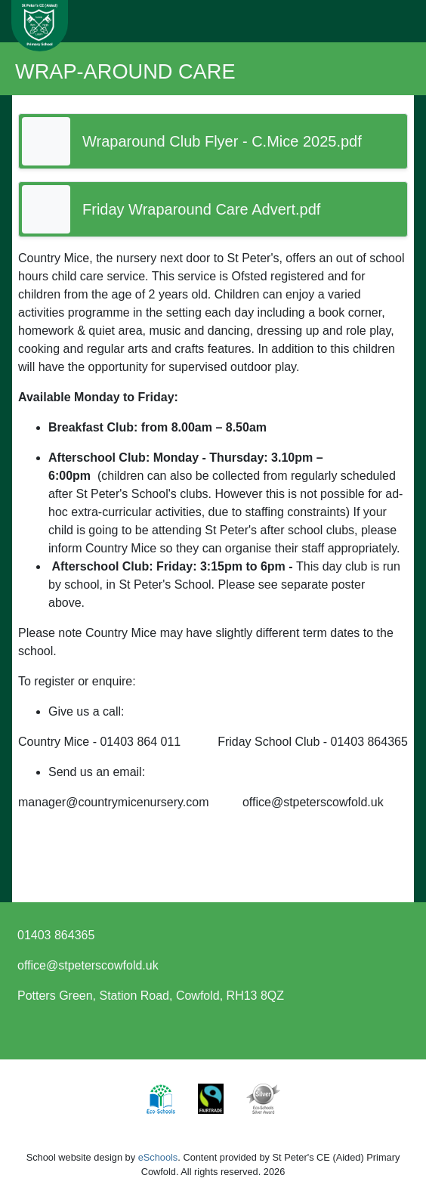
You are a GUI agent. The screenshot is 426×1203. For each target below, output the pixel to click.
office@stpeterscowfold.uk (88, 965)
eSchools (158, 1157)
